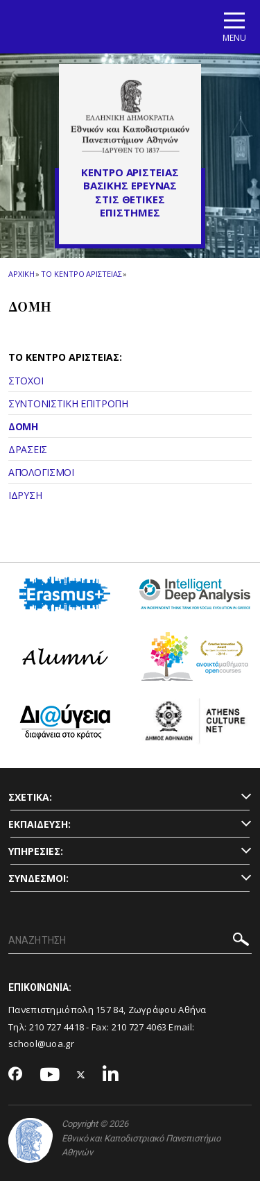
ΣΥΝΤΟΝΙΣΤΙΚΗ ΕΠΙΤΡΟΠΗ (68, 403)
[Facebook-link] (15, 1074)
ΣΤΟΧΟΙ (25, 380)
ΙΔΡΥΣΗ (25, 495)
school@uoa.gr (41, 1043)
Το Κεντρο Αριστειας (81, 274)
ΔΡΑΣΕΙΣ (27, 449)
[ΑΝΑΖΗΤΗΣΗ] (130, 940)
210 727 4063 (139, 1027)
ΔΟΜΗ (23, 426)
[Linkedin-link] (111, 1075)
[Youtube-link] (50, 1075)
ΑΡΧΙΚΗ (21, 274)
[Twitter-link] (81, 1075)
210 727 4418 (57, 1027)
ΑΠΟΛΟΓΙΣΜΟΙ (41, 472)
